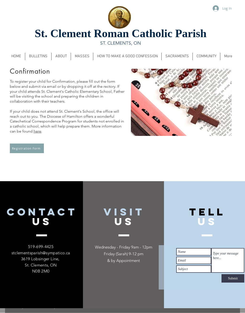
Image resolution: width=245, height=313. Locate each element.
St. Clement (64, 33)
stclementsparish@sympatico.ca (41, 252)
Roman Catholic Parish (150, 33)
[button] (38, 56)
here (37, 131)
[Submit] (233, 278)
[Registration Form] (27, 148)
